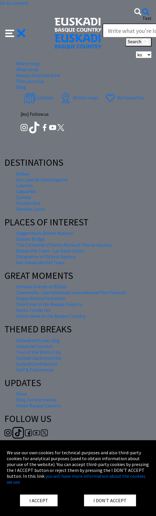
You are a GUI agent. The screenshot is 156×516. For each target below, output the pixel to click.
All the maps (79, 97)
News (21, 394)
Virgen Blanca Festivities (41, 298)
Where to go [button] (28, 63)
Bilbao (22, 174)
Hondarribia (28, 203)
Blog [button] (21, 87)
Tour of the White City (38, 352)
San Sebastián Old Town (40, 262)
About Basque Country (38, 405)
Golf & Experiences (35, 370)
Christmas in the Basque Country (49, 304)
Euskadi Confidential (37, 364)
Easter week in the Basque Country (50, 316)
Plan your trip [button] (30, 81)
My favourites (124, 97)
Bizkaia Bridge (30, 239)
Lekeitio (24, 185)
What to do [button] (27, 69)
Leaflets (38, 97)
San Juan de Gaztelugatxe (42, 179)
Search (138, 42)
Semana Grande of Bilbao (41, 286)
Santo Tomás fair (33, 310)
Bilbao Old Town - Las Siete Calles (50, 251)
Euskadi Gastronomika (38, 358)
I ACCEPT (38, 500)
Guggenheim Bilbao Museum (45, 233)
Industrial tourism (34, 346)
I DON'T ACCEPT (110, 500)
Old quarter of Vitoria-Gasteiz (46, 256)
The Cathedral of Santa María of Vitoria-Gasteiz (64, 245)
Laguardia (26, 191)
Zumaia (23, 197)
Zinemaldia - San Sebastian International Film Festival (71, 292)
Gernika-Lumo (30, 209)
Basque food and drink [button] (38, 75)
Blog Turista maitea (36, 400)
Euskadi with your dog (38, 340)
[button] (15, 33)
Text (147, 18)
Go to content (14, 3)
